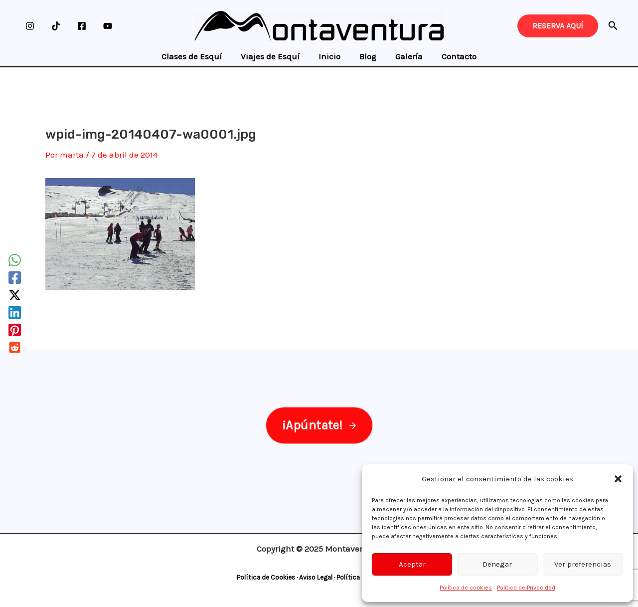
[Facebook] (82, 26)
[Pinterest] (14, 330)
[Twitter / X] (14, 295)
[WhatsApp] (14, 260)
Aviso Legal (315, 577)
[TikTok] (56, 26)
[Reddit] (14, 347)
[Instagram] (30, 26)
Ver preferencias (582, 564)
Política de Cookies (266, 577)
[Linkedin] (14, 312)
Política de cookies (466, 587)
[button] (618, 479)
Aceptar (412, 564)
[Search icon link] (613, 27)
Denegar (497, 564)
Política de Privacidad (526, 587)
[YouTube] (108, 26)
